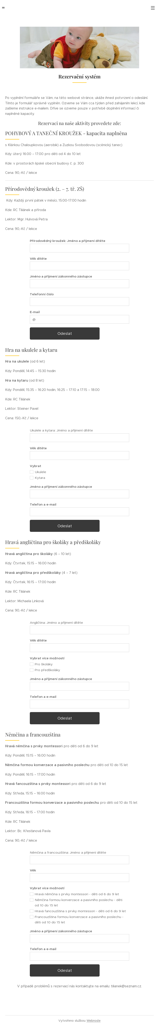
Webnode (94, 1020)
